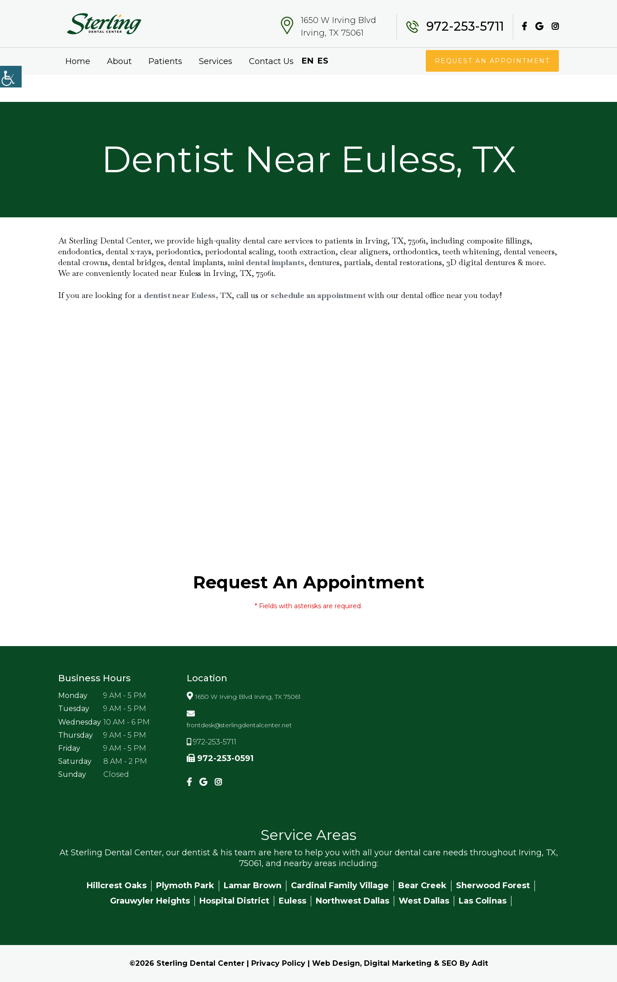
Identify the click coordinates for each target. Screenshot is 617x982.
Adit (480, 963)
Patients (165, 61)
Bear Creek (422, 885)
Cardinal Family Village (340, 885)
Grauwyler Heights (150, 901)
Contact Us (271, 61)
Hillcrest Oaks (117, 885)
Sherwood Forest (493, 885)
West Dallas (424, 901)
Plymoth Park (185, 885)
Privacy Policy (278, 963)
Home (77, 61)
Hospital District (234, 901)
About (119, 61)
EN (307, 61)
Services (215, 61)
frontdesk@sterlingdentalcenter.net (239, 725)
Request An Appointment (491, 61)
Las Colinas (482, 901)
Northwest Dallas (352, 901)
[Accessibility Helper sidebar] (11, 76)
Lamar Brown (252, 885)
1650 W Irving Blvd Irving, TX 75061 (338, 26)
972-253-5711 (465, 26)
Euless (292, 901)
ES (323, 61)
